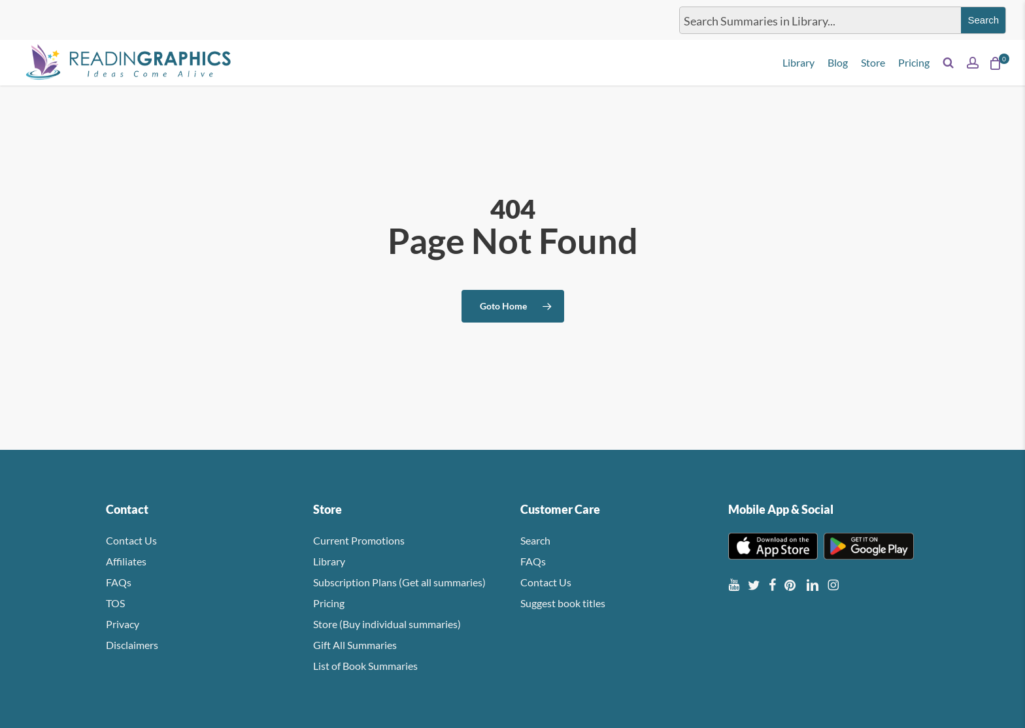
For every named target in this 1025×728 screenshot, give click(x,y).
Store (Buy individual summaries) (387, 624)
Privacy (122, 624)
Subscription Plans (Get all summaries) (399, 582)
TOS (115, 603)
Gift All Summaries (355, 645)
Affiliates (126, 561)
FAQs (118, 582)
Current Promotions (359, 540)
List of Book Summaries (365, 665)
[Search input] (818, 20)
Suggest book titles (562, 603)
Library (329, 561)
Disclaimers (132, 645)
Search (535, 540)
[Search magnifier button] (983, 20)
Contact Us (131, 540)
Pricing (328, 603)
